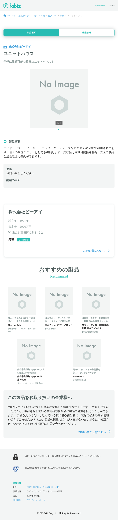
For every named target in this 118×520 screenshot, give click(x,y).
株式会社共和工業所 (90, 332)
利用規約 (17, 500)
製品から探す (25, 15)
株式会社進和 (50, 328)
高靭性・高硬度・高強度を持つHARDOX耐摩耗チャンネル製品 (96, 321)
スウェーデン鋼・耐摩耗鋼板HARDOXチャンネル (95, 327)
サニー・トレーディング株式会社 (30, 383)
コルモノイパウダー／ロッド (58, 325)
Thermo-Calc (14, 325)
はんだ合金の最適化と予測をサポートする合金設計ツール (21, 320)
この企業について (96, 251)
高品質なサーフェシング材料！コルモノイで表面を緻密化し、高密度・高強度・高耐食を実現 (58, 323)
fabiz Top (10, 15)
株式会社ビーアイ (25, 212)
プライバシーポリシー (37, 500)
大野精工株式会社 (80, 380)
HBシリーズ (78, 376)
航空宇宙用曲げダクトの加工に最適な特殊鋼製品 (31, 371)
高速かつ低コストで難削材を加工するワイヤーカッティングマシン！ (86, 372)
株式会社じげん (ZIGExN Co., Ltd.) (43, 486)
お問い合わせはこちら (94, 432)
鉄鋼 (62, 15)
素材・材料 (39, 15)
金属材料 (52, 15)
